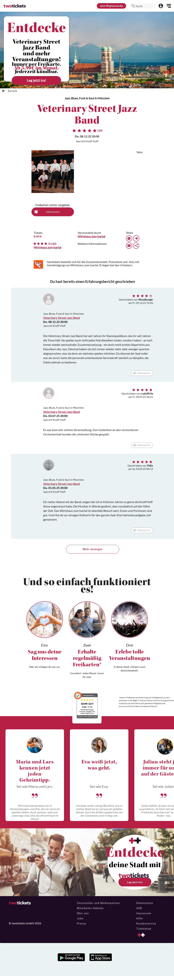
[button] (133, 6)
